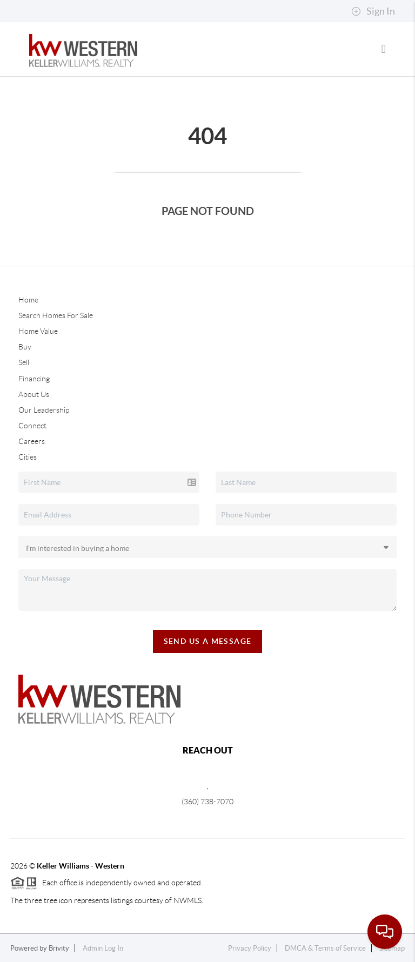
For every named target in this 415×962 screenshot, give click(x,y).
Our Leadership (43, 410)
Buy (24, 346)
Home (28, 299)
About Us (33, 394)
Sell (23, 362)
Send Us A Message (208, 641)
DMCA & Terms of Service (325, 948)
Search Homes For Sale (55, 315)
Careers (31, 441)
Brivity (59, 948)
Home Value (38, 331)
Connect (32, 425)
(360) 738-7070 (207, 801)
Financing (34, 378)
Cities (27, 457)
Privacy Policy (249, 948)
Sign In (373, 11)
